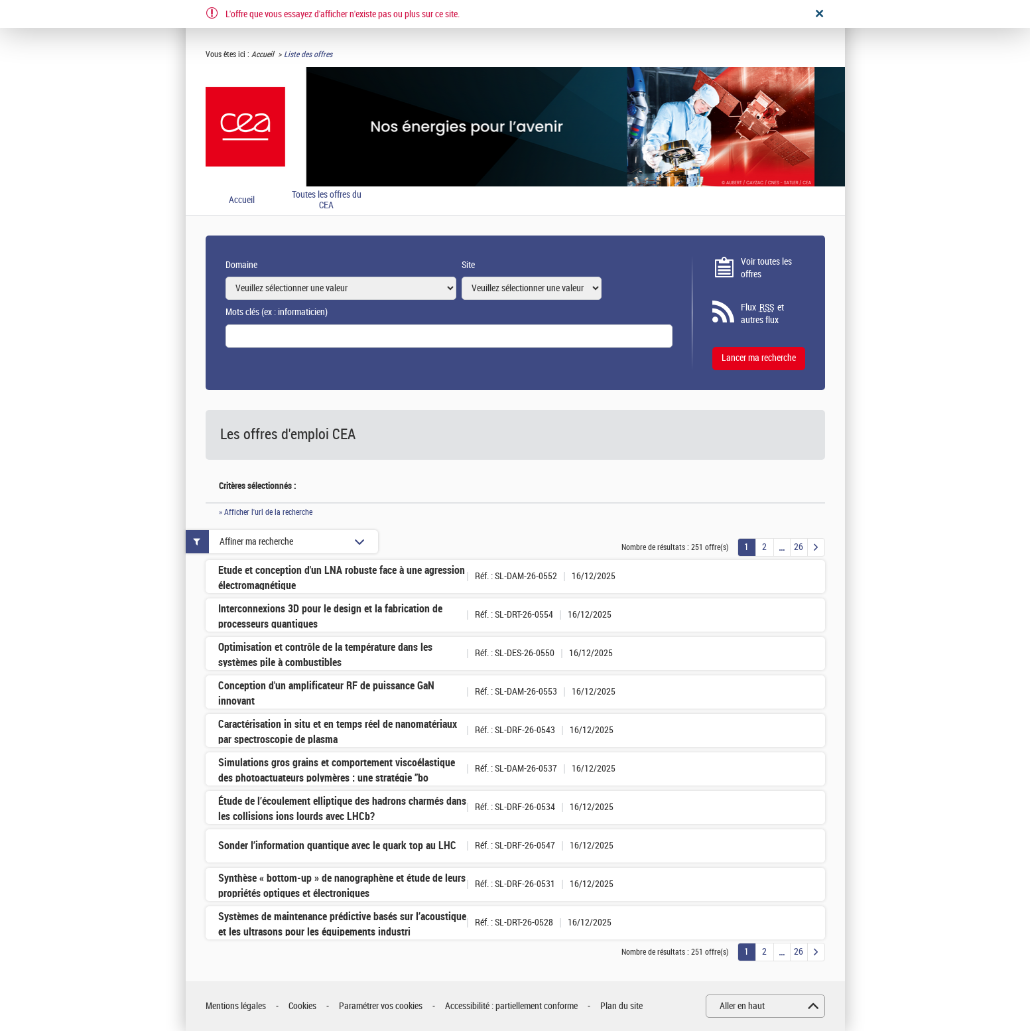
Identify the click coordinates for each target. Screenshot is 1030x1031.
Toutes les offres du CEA (326, 201)
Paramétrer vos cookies (380, 1006)
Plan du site (621, 1006)
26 (798, 547)
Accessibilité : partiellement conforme (511, 1006)
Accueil (262, 54)
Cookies (302, 1006)
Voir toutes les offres (766, 268)
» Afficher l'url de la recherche (265, 512)
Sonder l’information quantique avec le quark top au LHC (337, 845)
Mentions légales (236, 1006)
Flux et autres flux (762, 313)
